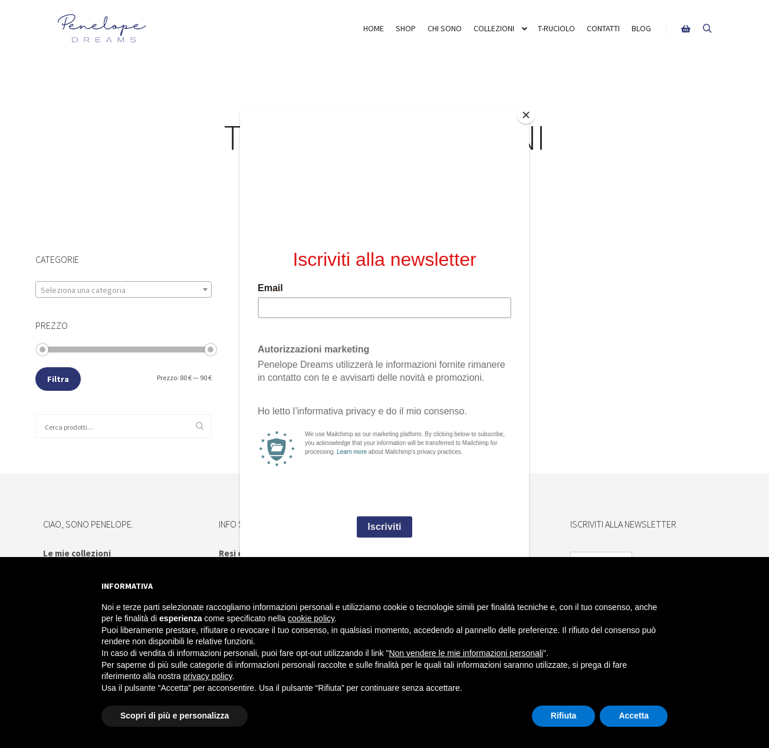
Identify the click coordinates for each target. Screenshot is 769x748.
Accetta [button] (634, 715)
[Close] (526, 115)
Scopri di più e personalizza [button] (174, 715)
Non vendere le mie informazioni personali (466, 653)
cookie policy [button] (311, 618)
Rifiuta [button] (564, 715)
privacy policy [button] (207, 676)
